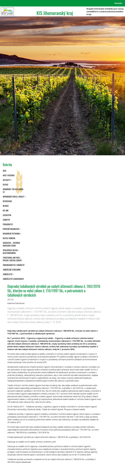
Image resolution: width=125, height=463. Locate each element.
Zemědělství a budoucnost (13, 279)
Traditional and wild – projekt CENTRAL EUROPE (12, 259)
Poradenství (8, 224)
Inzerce (6, 206)
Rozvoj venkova (9, 238)
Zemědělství (7, 274)
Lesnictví (6, 219)
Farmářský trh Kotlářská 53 (13, 190)
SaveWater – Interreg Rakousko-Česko (11, 244)
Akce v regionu (8, 175)
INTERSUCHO (7, 201)
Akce (4, 170)
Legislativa (7, 215)
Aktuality (7, 180)
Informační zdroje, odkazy (13, 196)
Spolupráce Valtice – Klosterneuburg (11, 251)
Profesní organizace (11, 229)
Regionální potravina (11, 233)
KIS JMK (5, 210)
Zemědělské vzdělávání (11, 269)
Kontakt (118, 3)
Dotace (5, 184)
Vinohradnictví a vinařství (13, 265)
